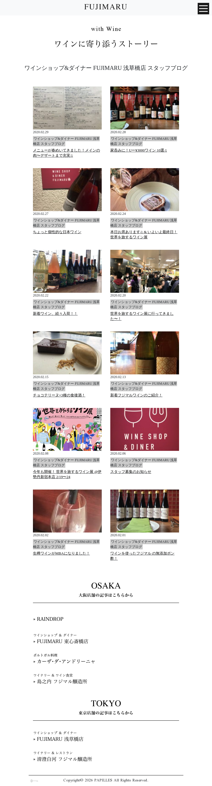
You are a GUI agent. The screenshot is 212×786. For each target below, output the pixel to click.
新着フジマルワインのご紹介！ (136, 395)
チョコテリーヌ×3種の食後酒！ (59, 395)
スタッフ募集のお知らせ (130, 471)
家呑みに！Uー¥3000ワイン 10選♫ (138, 150)
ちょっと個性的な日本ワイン (57, 232)
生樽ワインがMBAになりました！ (61, 553)
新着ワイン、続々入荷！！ (55, 313)
